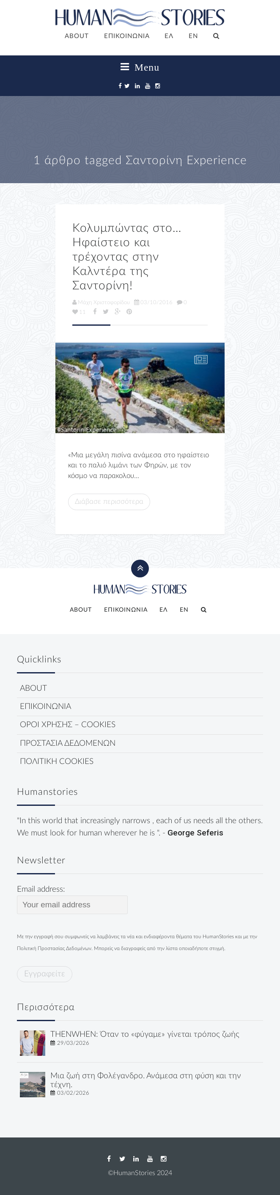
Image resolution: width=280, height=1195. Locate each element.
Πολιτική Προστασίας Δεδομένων (54, 948)
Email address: (72, 899)
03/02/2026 (73, 1093)
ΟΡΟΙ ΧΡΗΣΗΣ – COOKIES (67, 725)
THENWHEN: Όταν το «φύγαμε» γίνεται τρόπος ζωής (144, 1034)
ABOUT (77, 36)
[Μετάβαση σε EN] (193, 37)
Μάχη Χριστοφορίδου (101, 302)
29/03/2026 (73, 1043)
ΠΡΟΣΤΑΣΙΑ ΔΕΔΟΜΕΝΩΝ (67, 743)
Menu (140, 67)
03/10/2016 (153, 302)
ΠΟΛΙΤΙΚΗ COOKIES (56, 762)
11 (79, 312)
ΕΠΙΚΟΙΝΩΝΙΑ (127, 36)
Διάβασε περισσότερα (109, 501)
